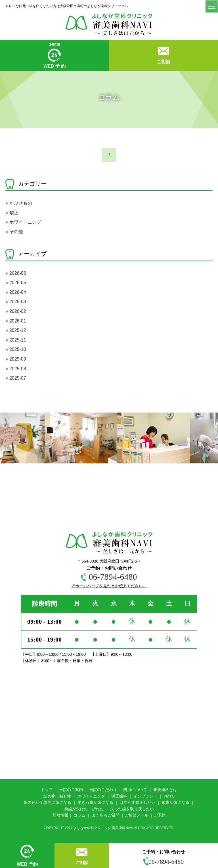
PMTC (169, 796)
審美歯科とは (165, 789)
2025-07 (15, 378)
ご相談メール (136, 815)
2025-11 (15, 340)
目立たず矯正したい (137, 802)
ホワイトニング (23, 222)
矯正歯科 (119, 796)
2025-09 (15, 359)
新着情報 (60, 815)
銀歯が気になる (175, 802)
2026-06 (15, 273)
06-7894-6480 (163, 861)
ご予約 (159, 815)
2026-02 (15, 311)
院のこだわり (105, 789)
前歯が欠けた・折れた (84, 809)
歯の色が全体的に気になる (47, 802)
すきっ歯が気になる (95, 802)
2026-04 (15, 292)
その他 (14, 231)
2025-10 (15, 349)
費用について (135, 789)
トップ (47, 789)
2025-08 (15, 368)
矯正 (11, 212)
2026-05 (15, 282)
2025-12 (15, 330)
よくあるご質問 (106, 815)
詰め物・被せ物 (57, 796)
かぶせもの (18, 203)
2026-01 (15, 321)
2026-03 (15, 301)
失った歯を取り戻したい (132, 809)
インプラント (145, 796)
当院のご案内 (71, 789)
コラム (79, 815)
